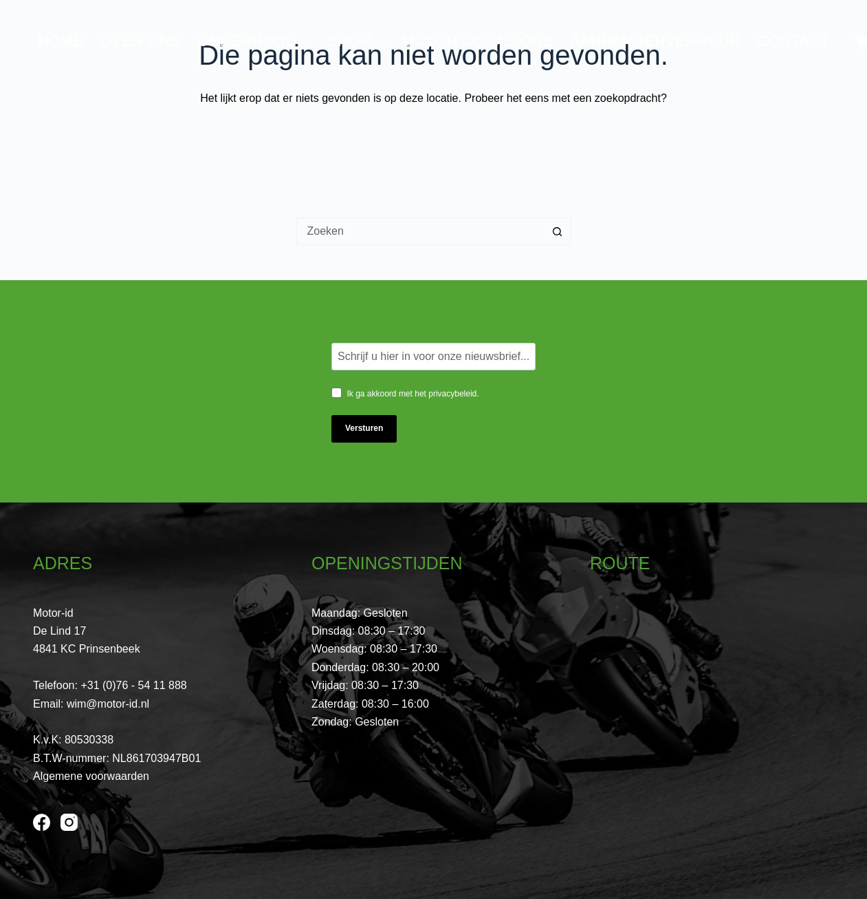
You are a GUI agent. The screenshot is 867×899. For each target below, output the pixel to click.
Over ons (140, 41)
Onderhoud (256, 41)
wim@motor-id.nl (108, 704)
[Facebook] (41, 822)
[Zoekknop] (557, 231)
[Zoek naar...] (420, 231)
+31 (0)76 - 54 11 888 (133, 685)
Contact (794, 41)
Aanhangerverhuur (655, 41)
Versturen (364, 428)
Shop (358, 41)
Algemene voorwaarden (91, 776)
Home (60, 41)
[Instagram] (69, 822)
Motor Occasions (477, 41)
